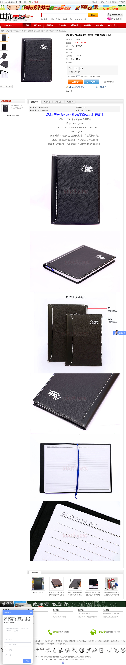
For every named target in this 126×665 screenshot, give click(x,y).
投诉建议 (56, 613)
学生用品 (87, 25)
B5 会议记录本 (38, 592)
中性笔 (51, 19)
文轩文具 (59, 641)
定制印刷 (62, 25)
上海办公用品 (61, 644)
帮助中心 (104, 2)
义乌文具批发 (81, 641)
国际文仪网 (50, 644)
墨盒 (71, 19)
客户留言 (122, 2)
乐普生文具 (115, 641)
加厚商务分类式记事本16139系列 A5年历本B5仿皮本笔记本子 (111, 595)
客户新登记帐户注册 (59, 617)
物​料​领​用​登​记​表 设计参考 (111, 613)
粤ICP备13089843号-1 (49, 659)
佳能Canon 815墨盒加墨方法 (87, 617)
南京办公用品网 (69, 641)
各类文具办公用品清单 (110, 617)
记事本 (65, 19)
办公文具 (38, 641)
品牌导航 (50, 25)
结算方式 (31, 613)
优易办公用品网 (103, 641)
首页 (27, 25)
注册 (18, 2)
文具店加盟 (92, 641)
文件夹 (58, 19)
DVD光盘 (83, 19)
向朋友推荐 (102, 87)
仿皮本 (24, 31)
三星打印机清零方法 (84, 613)
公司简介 (31, 617)
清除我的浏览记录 (13, 116)
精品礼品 (74, 25)
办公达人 (111, 25)
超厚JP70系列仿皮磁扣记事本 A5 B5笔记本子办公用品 (75, 595)
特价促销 (37, 25)
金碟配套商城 (39, 644)
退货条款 (31, 624)
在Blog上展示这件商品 (76, 87)
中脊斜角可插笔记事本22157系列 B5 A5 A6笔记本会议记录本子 (93, 595)
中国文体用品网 (48, 641)
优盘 (76, 19)
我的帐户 (95, 2)
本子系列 (17, 31)
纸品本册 (9, 31)
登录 (25, 2)
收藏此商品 (110, 82)
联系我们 (31, 620)
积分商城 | (113, 2)
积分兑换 (99, 25)
